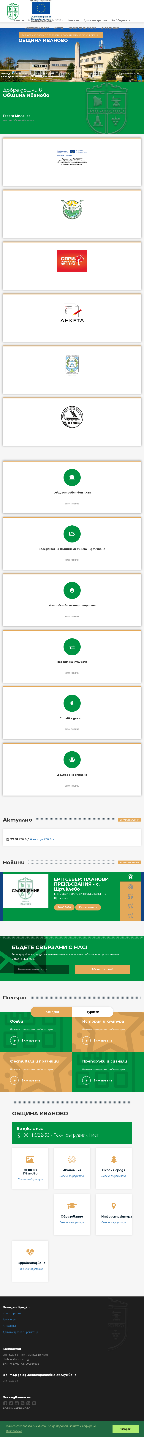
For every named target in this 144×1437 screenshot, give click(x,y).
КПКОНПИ (9, 1325)
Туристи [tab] (92, 1012)
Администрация (95, 20)
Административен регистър (20, 1332)
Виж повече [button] (14, 1431)
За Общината (121, 20)
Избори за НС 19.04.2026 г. (46, 20)
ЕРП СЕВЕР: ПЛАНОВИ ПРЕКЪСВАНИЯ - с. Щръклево (81, 884)
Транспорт (9, 1319)
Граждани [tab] (51, 1012)
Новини (73, 20)
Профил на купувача (81, 28)
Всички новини (129, 819)
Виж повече (25, 1040)
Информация (110, 28)
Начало (19, 20)
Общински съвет (37, 28)
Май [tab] (130, 896)
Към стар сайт (12, 1313)
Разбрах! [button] (126, 1429)
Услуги (58, 28)
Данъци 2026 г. (42, 840)
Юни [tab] (130, 877)
